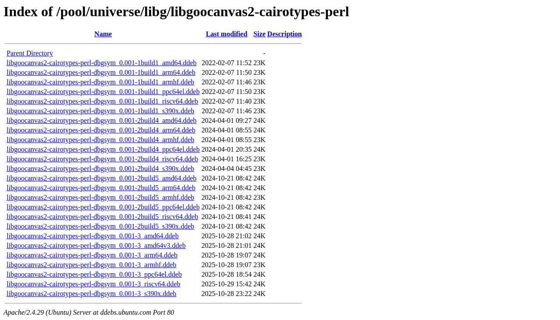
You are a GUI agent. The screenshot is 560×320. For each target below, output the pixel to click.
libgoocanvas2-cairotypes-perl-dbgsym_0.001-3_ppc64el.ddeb (94, 274)
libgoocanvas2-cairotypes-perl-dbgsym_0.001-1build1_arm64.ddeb (101, 72)
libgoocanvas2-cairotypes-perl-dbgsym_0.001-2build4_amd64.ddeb (102, 120)
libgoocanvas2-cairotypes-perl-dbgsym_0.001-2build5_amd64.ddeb (102, 178)
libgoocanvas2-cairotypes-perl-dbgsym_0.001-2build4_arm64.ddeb (101, 130)
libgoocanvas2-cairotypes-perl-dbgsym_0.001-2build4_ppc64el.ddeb (103, 149)
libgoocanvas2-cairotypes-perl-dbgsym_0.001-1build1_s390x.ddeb (100, 111)
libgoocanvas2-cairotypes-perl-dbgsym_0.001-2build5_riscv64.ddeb (102, 216)
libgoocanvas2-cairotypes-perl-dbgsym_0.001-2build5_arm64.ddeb (101, 187)
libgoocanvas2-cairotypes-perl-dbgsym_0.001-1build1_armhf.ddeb (100, 82)
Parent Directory (30, 53)
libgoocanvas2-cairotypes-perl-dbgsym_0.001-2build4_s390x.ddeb (100, 168)
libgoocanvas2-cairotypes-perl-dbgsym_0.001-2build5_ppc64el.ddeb (103, 207)
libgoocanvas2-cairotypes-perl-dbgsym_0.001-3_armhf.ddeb (91, 264)
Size (260, 34)
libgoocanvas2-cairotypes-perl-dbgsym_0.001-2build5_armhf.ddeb (100, 197)
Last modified (226, 34)
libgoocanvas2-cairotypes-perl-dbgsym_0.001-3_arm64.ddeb (92, 255)
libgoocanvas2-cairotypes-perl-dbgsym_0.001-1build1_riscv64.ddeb (102, 101)
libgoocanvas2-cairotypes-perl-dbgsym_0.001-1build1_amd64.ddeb (102, 62)
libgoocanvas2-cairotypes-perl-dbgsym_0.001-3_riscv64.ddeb (93, 284)
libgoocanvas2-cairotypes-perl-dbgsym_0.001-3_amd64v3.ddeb (96, 245)
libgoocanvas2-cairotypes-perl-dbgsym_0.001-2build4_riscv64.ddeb (102, 159)
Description (284, 34)
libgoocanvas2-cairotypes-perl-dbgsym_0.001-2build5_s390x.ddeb (100, 226)
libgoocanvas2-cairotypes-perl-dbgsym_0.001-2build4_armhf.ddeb (100, 139)
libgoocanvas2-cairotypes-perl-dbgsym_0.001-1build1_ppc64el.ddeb (103, 91)
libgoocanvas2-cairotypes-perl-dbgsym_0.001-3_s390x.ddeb (91, 293)
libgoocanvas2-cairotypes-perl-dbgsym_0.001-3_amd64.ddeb (93, 236)
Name (103, 34)
